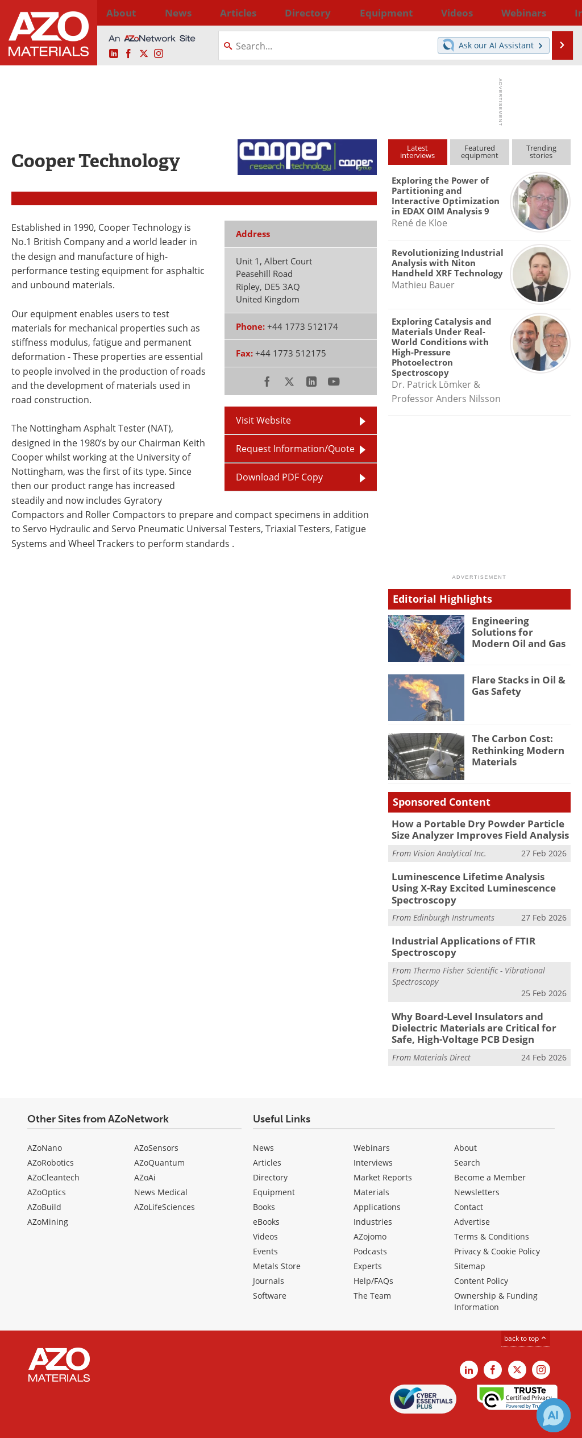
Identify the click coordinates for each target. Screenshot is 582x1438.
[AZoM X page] (143, 54)
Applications (377, 1183)
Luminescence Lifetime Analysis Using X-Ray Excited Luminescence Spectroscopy (479, 878)
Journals (268, 1256)
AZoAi (145, 1153)
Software (269, 1271)
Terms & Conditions (491, 1212)
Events (265, 1227)
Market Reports (383, 1153)
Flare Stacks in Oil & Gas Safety (514, 684)
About (465, 1123)
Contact (468, 1183)
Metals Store (277, 1242)
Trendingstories (541, 151)
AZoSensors (156, 1123)
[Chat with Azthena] (554, 1415)
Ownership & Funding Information (496, 1277)
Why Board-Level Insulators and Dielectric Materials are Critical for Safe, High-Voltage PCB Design (478, 1006)
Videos (265, 1212)
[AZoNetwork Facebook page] (128, 54)
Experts (368, 1242)
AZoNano (44, 1123)
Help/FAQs (373, 1256)
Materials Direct (442, 1034)
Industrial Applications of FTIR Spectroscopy (457, 928)
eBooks (266, 1197)
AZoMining (47, 1197)
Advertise (472, 1197)
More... (557, 12)
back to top (525, 1314)
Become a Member (490, 1153)
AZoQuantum (159, 1138)
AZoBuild (44, 1183)
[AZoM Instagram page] (158, 54)
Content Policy (481, 1256)
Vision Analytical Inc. (450, 851)
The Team (372, 1271)
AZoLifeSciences (164, 1183)
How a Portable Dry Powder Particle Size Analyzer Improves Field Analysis (478, 828)
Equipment (274, 1168)
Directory (262, 12)
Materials (371, 1168)
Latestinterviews (417, 151)
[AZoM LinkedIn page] (113, 54)
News (263, 1123)
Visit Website (263, 420)
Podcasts (370, 1227)
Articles (267, 1138)
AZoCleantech (53, 1153)
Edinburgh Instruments (453, 901)
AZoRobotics (50, 1138)
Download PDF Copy (279, 477)
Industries (373, 1197)
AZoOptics (46, 1168)
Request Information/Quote (295, 448)
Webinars (372, 1123)
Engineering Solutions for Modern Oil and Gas (518, 631)
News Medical (161, 1168)
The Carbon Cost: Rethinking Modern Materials (513, 748)
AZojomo (370, 1212)
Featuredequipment (479, 151)
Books (264, 1183)
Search (467, 1138)
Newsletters (477, 1168)
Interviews (373, 1138)
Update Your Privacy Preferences (97, 1423)
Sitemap (469, 1242)
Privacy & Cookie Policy (497, 1227)
